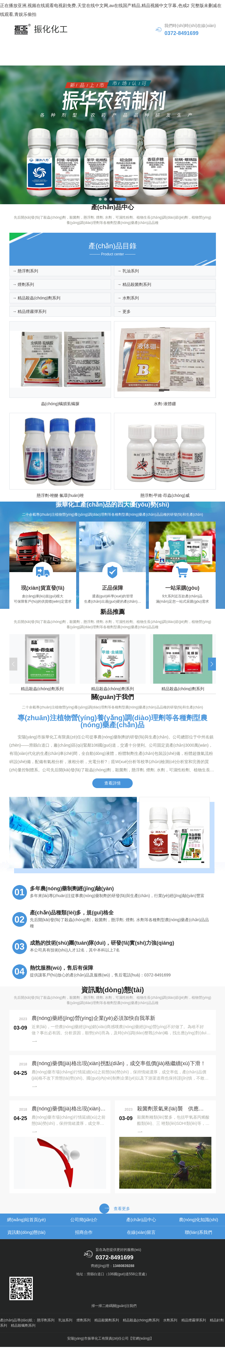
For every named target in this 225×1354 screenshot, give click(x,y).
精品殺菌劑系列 (106, 1327)
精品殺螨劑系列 (23, 1332)
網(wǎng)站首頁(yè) (33, 46)
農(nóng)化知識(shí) (191, 46)
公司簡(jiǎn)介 (86, 46)
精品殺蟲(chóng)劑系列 (141, 1327)
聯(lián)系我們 (191, 59)
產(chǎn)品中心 (139, 46)
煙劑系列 (83, 1327)
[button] (100, 200)
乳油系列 (65, 1327)
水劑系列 (170, 1327)
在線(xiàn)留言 (139, 59)
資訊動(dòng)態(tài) (33, 59)
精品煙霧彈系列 (193, 1327)
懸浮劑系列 (45, 1327)
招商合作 (86, 59)
